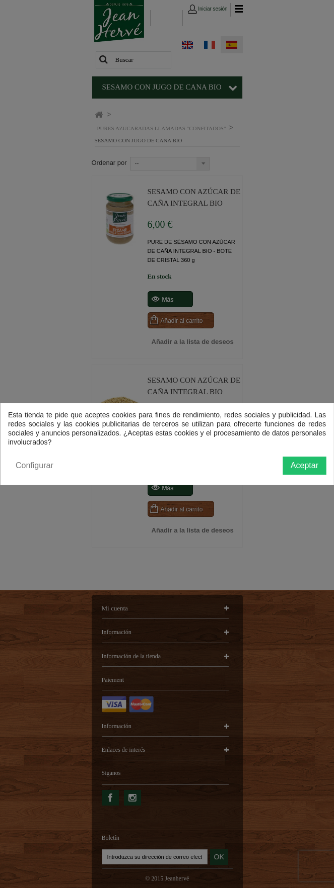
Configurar (34, 465)
